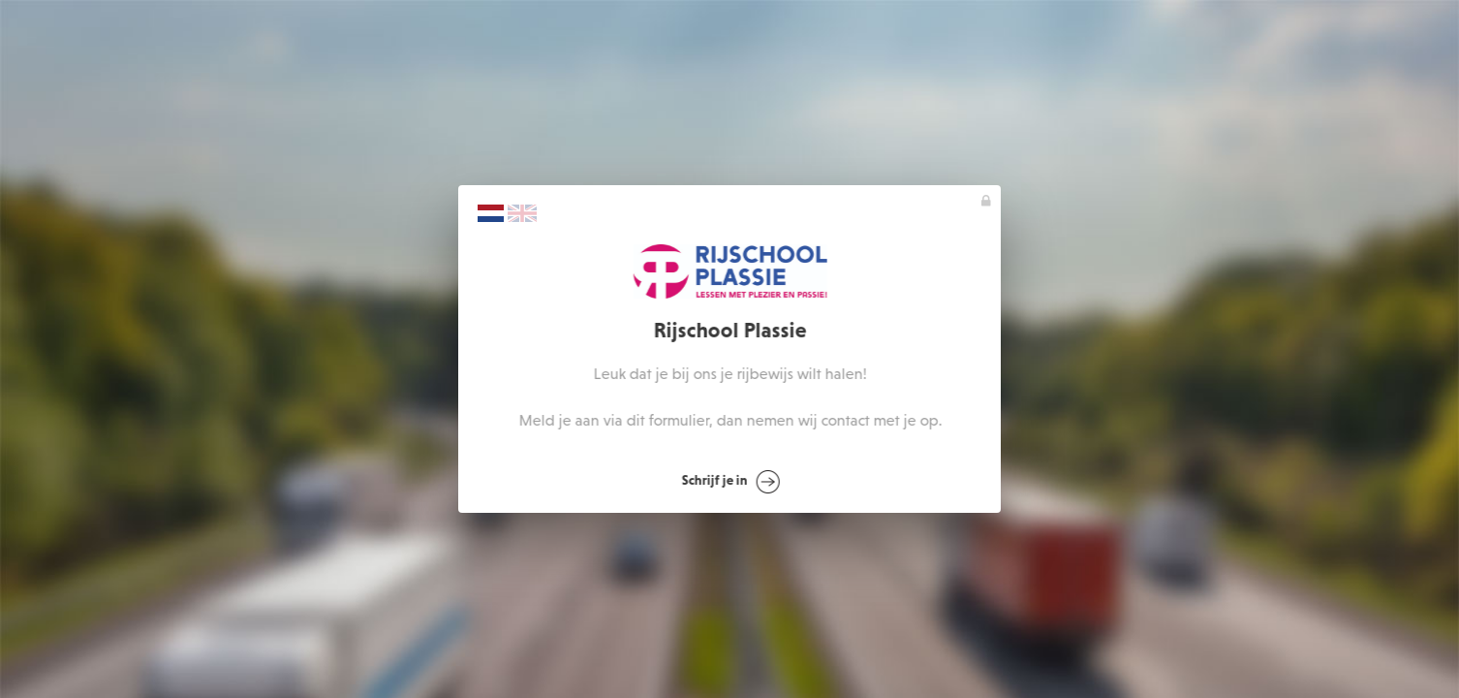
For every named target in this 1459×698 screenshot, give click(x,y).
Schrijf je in (731, 481)
